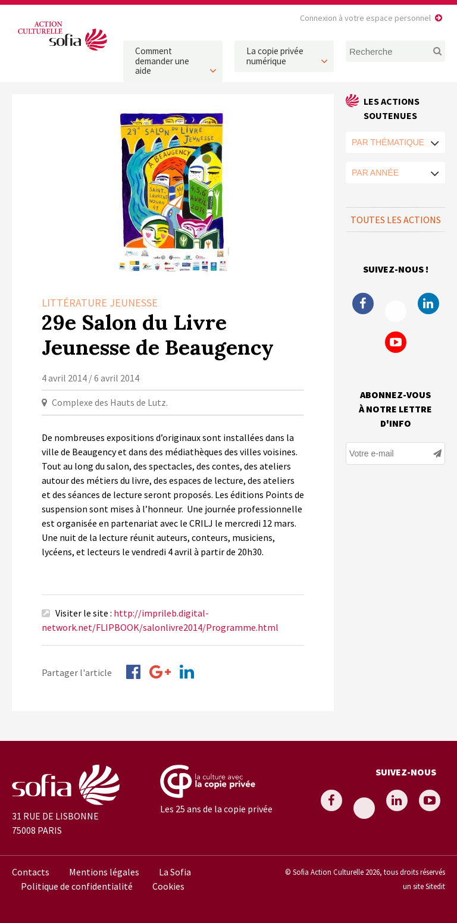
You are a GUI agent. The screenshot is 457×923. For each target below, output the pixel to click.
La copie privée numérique (274, 56)
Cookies (168, 886)
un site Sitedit (424, 886)
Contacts (30, 872)
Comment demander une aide (162, 60)
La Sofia (175, 872)
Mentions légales (104, 872)
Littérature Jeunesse (100, 302)
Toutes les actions (395, 220)
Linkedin (428, 303)
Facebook (363, 303)
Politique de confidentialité (77, 886)
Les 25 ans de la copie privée (216, 809)
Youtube (395, 342)
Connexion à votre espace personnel (365, 17)
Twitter (395, 311)
